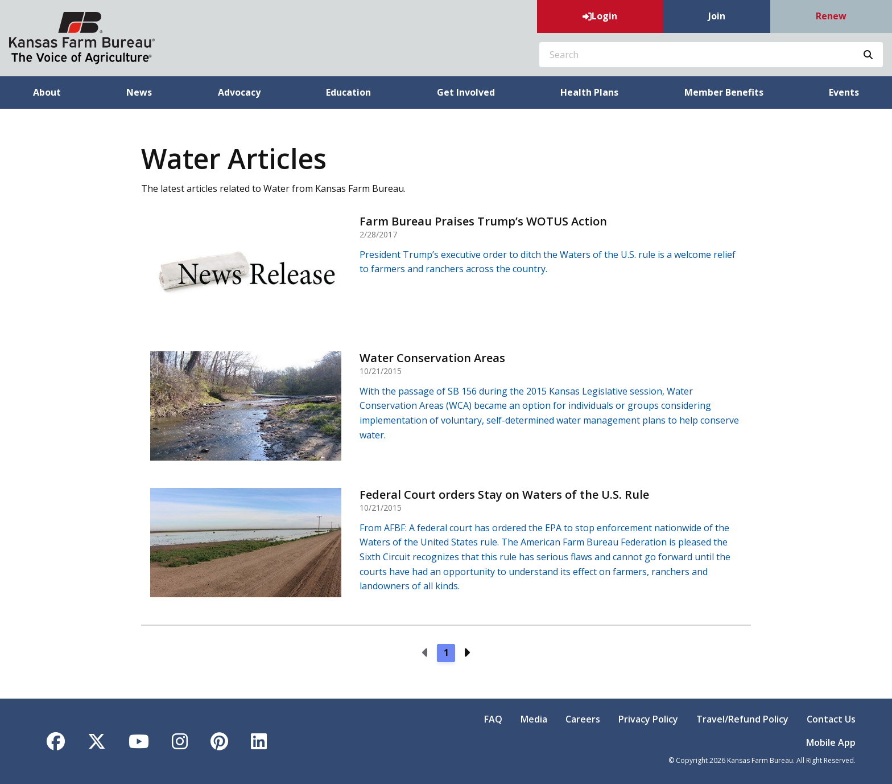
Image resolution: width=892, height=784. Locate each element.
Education (348, 92)
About (47, 92)
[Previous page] (425, 653)
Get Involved (466, 92)
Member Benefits (723, 92)
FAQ (493, 719)
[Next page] (466, 653)
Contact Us (831, 719)
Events (844, 92)
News (139, 92)
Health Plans (589, 92)
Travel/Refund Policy (742, 719)
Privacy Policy (648, 719)
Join (716, 16)
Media (534, 719)
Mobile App (831, 742)
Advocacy (239, 92)
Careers (582, 719)
